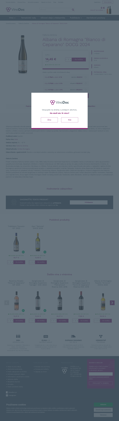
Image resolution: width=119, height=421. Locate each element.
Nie (69, 120)
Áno (49, 120)
